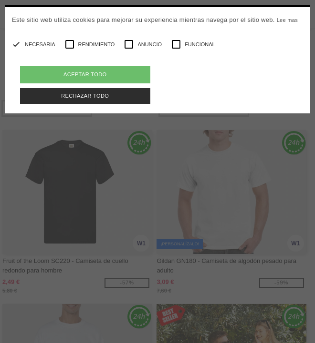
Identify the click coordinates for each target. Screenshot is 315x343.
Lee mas (287, 20)
